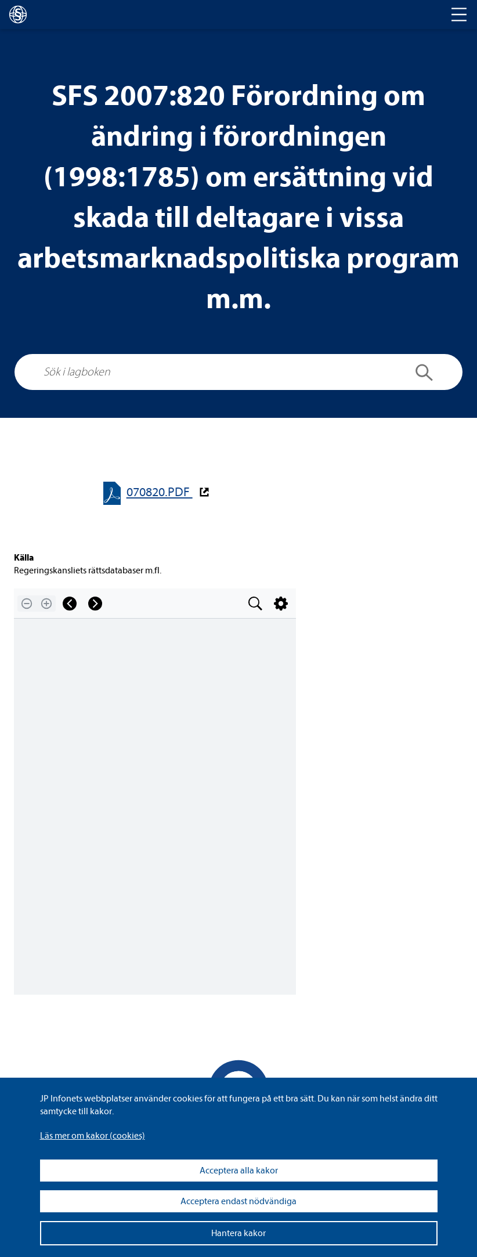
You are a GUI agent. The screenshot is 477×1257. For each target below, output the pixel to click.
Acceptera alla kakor (239, 1170)
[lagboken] (18, 14)
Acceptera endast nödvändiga (238, 1201)
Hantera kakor (238, 1233)
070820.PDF (160, 492)
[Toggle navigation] (459, 14)
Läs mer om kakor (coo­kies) (92, 1135)
